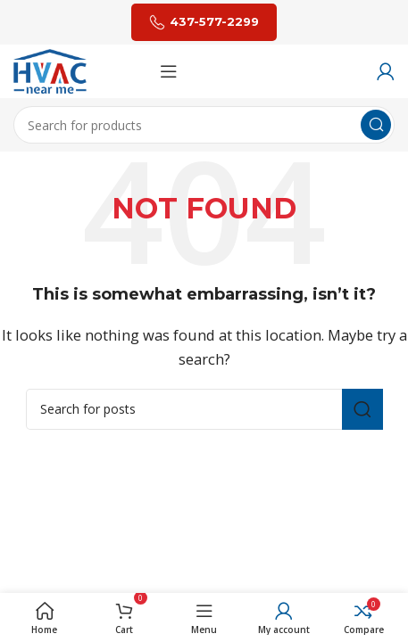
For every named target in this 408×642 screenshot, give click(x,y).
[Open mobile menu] (169, 71)
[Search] (204, 125)
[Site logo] (50, 69)
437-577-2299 (204, 22)
